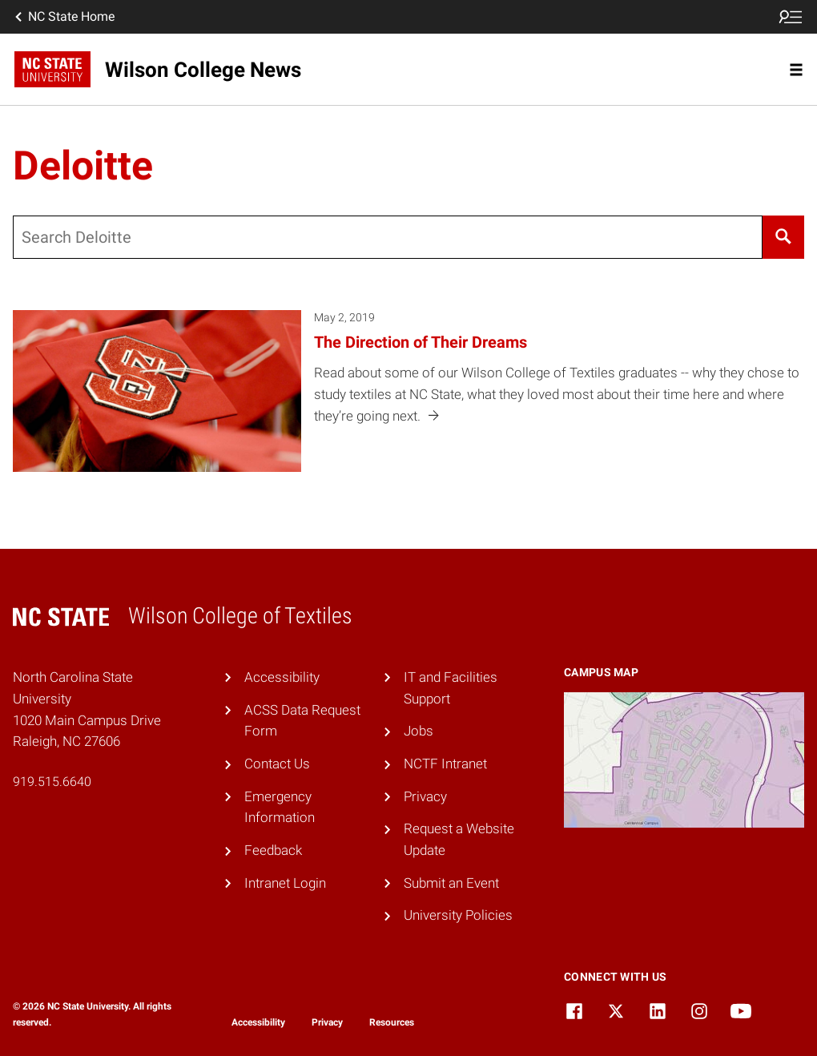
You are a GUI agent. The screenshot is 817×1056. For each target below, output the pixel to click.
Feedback (273, 850)
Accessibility (282, 677)
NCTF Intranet (445, 764)
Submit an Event (451, 883)
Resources (391, 1022)
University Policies (458, 915)
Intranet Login (285, 883)
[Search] (783, 237)
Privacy (425, 796)
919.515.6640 (52, 781)
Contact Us (277, 764)
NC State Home (63, 17)
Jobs (418, 731)
